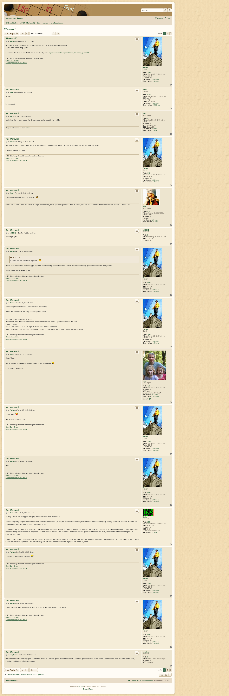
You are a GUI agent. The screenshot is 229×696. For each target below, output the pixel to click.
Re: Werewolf (12, 89)
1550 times (155, 79)
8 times (155, 130)
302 (148, 118)
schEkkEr (146, 230)
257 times (155, 395)
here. (29, 128)
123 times (155, 220)
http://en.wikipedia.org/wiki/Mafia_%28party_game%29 (68, 53)
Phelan (145, 67)
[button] (170, 33)
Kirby (145, 89)
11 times (154, 532)
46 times (155, 222)
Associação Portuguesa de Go (16, 63)
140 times (156, 81)
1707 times (156, 105)
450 (148, 386)
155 (148, 522)
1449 (149, 72)
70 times (154, 129)
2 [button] (167, 33)
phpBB (80, 686)
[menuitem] (19, 18)
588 (148, 211)
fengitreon (146, 652)
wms (144, 381)
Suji (144, 113)
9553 (149, 94)
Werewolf (9, 29)
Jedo (144, 206)
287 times (156, 396)
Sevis (145, 517)
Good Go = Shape (12, 60)
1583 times (155, 103)
